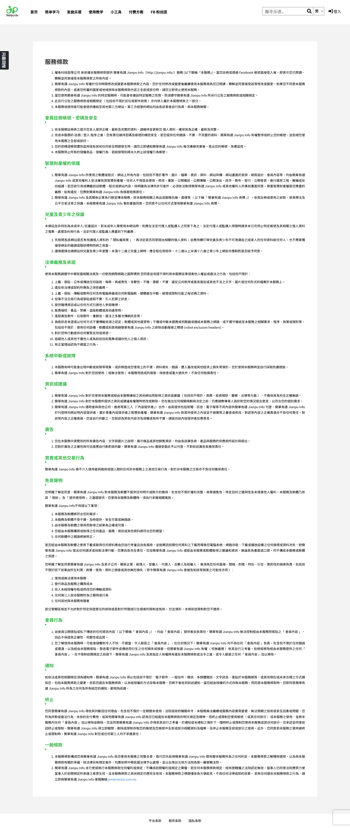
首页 (34, 12)
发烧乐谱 (74, 12)
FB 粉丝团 (159, 12)
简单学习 (52, 12)
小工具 (116, 12)
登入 (334, 11)
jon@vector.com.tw (122, 779)
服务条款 (175, 820)
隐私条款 (195, 820)
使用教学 (96, 12)
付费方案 (136, 12)
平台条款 (155, 820)
